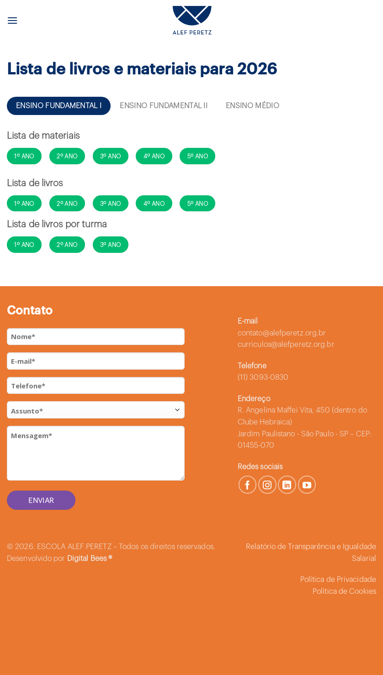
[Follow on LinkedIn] (287, 485)
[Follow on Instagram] (267, 485)
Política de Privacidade (338, 579)
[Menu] (12, 20)
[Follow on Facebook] (248, 485)
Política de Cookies (344, 591)
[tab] (59, 106)
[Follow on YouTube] (307, 485)
